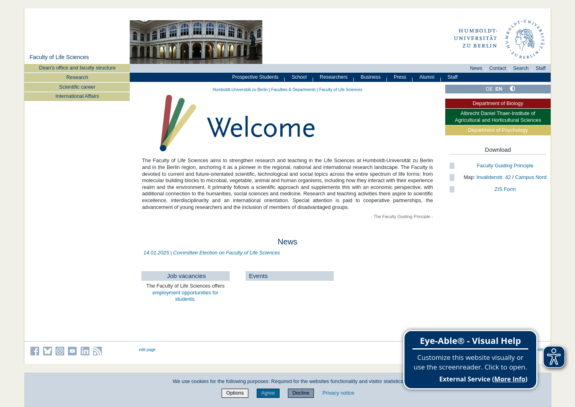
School (299, 77)
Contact (497, 68)
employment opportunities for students (185, 296)
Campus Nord (531, 177)
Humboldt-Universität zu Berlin (240, 89)
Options (235, 393)
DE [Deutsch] (489, 89)
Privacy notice (339, 393)
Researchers (334, 77)
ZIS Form (505, 189)
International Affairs (77, 96)
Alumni (426, 77)
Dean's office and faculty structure (77, 68)
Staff (541, 68)
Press (400, 77)
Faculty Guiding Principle (505, 166)
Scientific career (77, 87)
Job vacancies (186, 275)
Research (77, 77)
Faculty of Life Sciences (59, 57)
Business (371, 77)
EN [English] (499, 89)
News (476, 68)
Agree (268, 393)
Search (521, 68)
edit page (147, 349)
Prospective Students (255, 77)
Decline (300, 393)
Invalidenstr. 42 (493, 177)
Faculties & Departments (293, 89)
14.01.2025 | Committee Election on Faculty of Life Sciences (211, 253)
